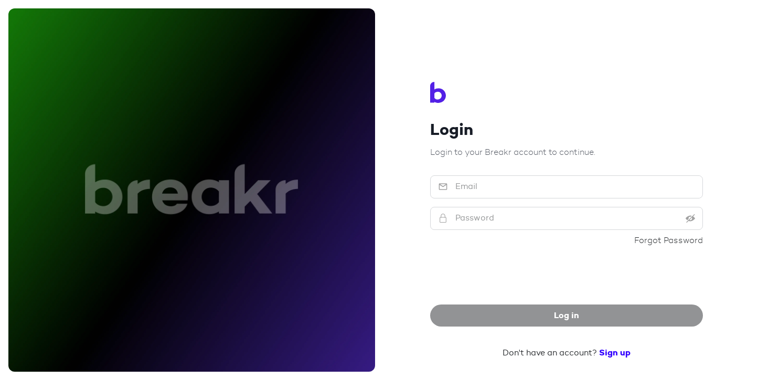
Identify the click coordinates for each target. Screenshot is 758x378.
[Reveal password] (696, 218)
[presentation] (566, 275)
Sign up (615, 352)
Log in (566, 315)
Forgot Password (668, 240)
